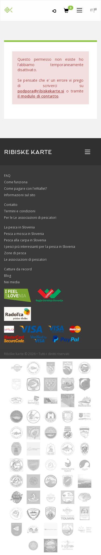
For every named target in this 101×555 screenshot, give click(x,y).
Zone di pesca (15, 253)
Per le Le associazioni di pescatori (30, 217)
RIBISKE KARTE (28, 152)
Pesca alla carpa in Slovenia (25, 240)
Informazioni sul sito (19, 195)
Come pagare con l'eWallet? (25, 188)
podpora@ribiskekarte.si (41, 91)
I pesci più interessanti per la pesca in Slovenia (39, 246)
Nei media (12, 282)
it (93, 10)
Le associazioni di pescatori (25, 259)
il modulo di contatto (38, 96)
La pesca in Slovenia (19, 227)
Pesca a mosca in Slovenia (24, 233)
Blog (7, 275)
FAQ (7, 175)
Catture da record (18, 269)
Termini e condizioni (19, 211)
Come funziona (15, 182)
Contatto (11, 204)
